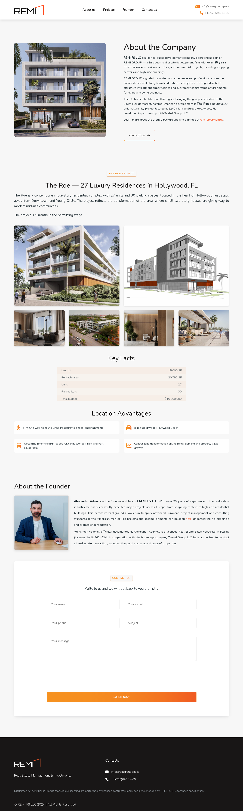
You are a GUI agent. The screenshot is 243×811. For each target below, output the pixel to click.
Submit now (121, 695)
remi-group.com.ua (212, 118)
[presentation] (73, 675)
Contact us (149, 9)
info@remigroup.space (127, 770)
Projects (109, 9)
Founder (128, 9)
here (189, 517)
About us (88, 9)
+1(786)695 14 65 (124, 778)
